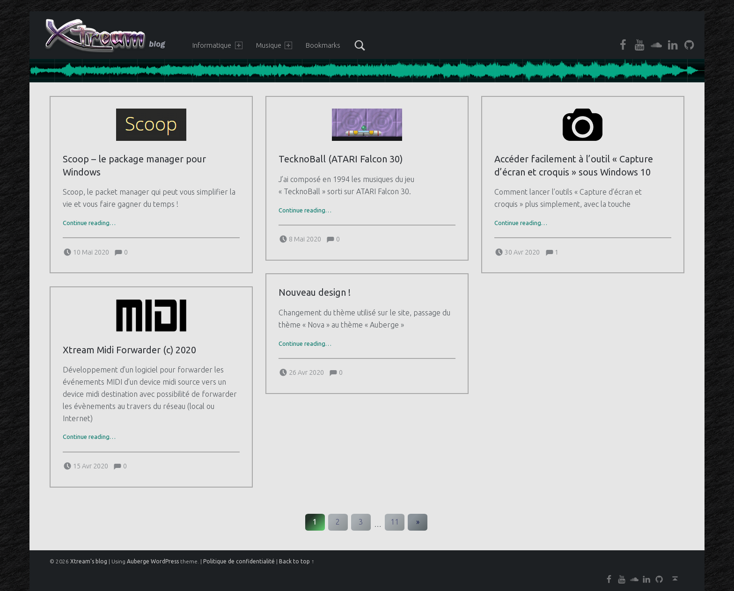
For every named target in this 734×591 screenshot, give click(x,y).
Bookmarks (323, 45)
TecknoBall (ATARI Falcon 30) (341, 159)
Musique (274, 45)
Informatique (217, 45)
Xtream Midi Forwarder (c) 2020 (129, 350)
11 (394, 522)
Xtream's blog (88, 561)
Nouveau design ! (315, 292)
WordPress (165, 561)
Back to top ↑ (296, 561)
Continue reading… (89, 222)
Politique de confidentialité (239, 561)
